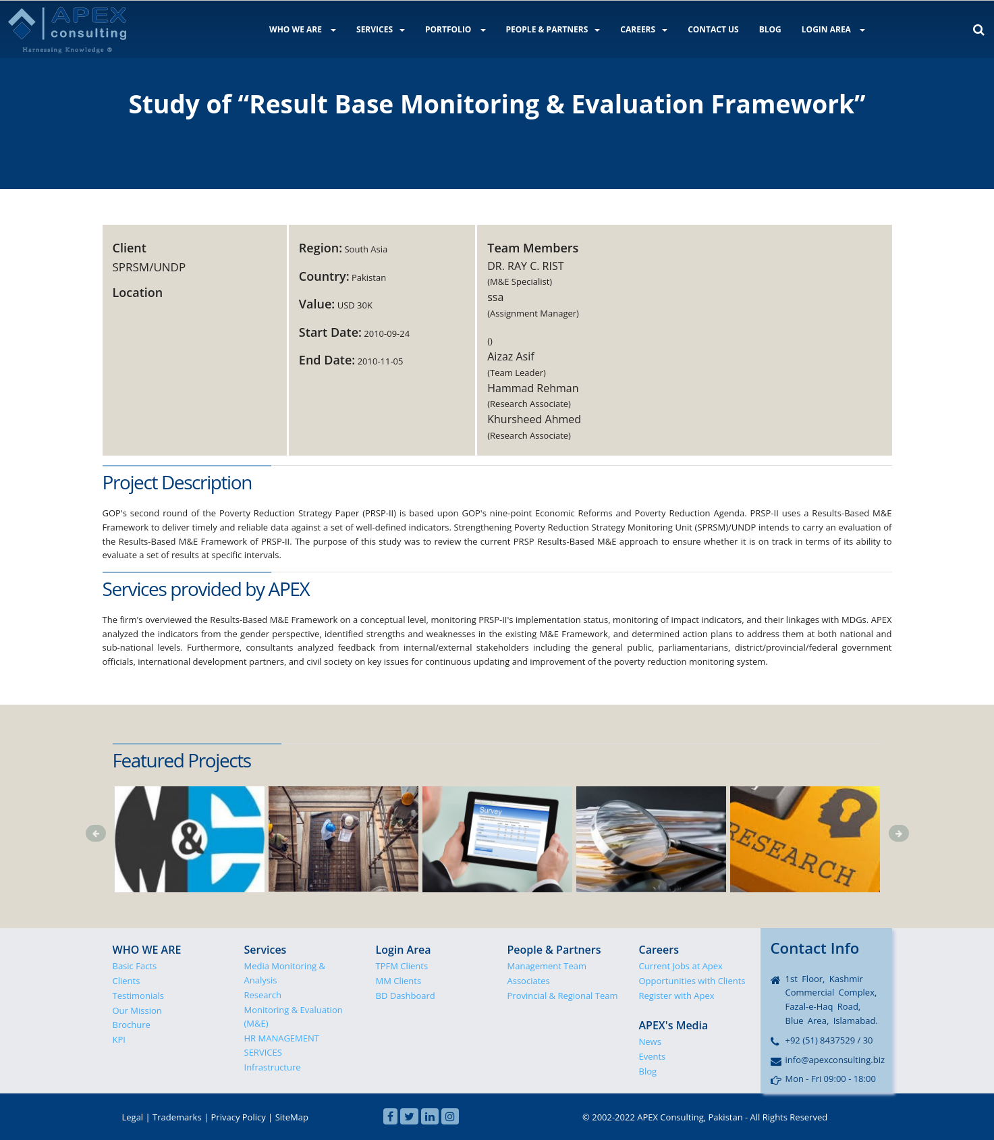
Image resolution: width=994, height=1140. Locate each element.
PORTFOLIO (455, 29)
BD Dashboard (405, 995)
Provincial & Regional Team (562, 995)
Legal (133, 1117)
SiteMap (291, 1117)
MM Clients (399, 981)
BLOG (770, 29)
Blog (648, 1071)
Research (263, 995)
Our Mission (137, 1010)
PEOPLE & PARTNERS (553, 29)
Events (652, 1056)
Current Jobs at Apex (681, 966)
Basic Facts (135, 966)
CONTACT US (713, 29)
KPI (119, 1039)
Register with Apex (677, 995)
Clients (126, 981)
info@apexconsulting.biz (835, 1060)
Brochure (131, 1025)
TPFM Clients (402, 966)
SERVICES (380, 29)
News (650, 1041)
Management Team (547, 966)
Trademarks (177, 1117)
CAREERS (643, 29)
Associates (528, 981)
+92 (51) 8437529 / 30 (829, 1040)
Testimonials (138, 995)
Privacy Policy (238, 1117)
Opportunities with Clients (692, 981)
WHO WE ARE (302, 29)
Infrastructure (272, 1067)
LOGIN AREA (833, 29)
